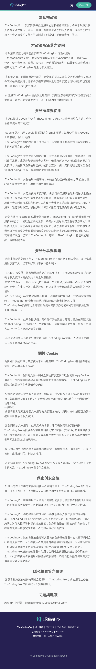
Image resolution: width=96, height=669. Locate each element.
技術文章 (50, 627)
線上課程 (39, 627)
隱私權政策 (73, 627)
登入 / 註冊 (84, 5)
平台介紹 (61, 627)
